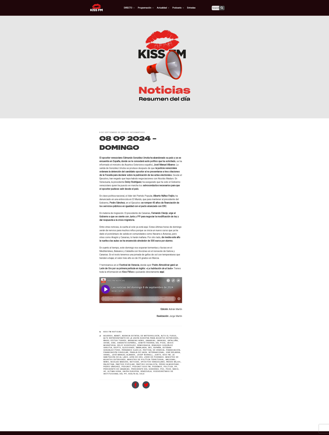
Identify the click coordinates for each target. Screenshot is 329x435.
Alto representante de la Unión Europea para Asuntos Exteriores (140, 338)
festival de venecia (154, 350)
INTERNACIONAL (156, 352)
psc (162, 369)
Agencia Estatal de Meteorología (141, 336)
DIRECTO (133, 7)
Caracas (161, 341)
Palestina (108, 364)
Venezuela (146, 371)
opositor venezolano (153, 362)
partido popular (125, 364)
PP (175, 367)
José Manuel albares (123, 355)
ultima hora (114, 371)
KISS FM (167, 355)
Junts (157, 355)
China (106, 343)
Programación (150, 7)
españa (157, 348)
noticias (134, 362)
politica (168, 367)
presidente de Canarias (116, 369)
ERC (150, 348)
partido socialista (147, 364)
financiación (173, 350)
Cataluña (173, 341)
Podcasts (181, 7)
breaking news (136, 341)
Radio (176, 369)
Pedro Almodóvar (169, 364)
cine (113, 343)
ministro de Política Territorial (145, 360)
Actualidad (166, 7)
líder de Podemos (154, 357)
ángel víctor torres (114, 341)
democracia (143, 345)
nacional (171, 360)
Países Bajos (173, 362)
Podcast (126, 367)
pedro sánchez (111, 367)
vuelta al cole (136, 374)
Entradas (193, 7)
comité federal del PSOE (152, 343)
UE (104, 371)
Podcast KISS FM (141, 367)
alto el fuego (168, 336)
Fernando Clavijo (131, 350)
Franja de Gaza (138, 352)
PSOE (168, 369)
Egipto (117, 348)
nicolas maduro (119, 362)
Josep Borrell (145, 355)
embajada (141, 348)
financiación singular (115, 352)
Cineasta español (127, 343)
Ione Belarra (173, 352)
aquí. (162, 272)
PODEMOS (157, 367)
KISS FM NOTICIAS (112, 332)
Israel (106, 355)
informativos (137, 132)
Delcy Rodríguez (126, 345)
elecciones (128, 348)
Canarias (151, 341)
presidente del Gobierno (145, 369)
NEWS (106, 362)
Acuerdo (108, 336)
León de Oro (136, 357)
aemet (117, 336)
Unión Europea (131, 371)
